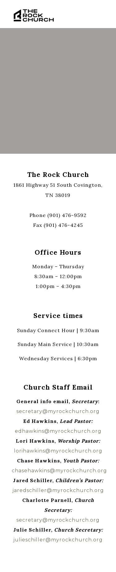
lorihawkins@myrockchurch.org (58, 451)
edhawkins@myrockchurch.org (58, 431)
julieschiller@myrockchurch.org (58, 540)
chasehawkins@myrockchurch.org (59, 471)
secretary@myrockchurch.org (58, 411)
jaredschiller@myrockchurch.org (58, 490)
